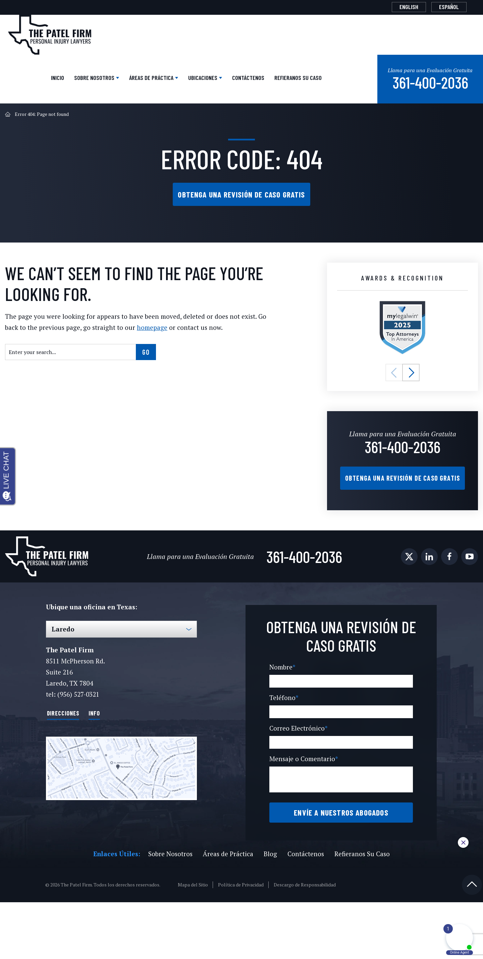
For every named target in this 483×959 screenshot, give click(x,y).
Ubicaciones (210, 83)
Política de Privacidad (241, 941)
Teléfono (282, 743)
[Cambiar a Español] (444, 7)
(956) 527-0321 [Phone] (78, 721)
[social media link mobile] (409, 584)
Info (109, 740)
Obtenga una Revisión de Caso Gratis (241, 211)
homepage (131, 344)
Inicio (17, 83)
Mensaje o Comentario (302, 804)
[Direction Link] (121, 795)
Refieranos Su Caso (327, 86)
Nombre (281, 712)
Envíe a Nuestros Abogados (341, 864)
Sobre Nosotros (66, 83)
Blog (269, 910)
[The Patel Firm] (49, 34)
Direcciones (69, 740)
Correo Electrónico (297, 774)
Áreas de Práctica (142, 83)
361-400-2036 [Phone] (403, 463)
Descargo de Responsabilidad (305, 941)
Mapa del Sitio (194, 941)
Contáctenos (269, 83)
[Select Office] (121, 656)
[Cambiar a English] (396, 7)
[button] (394, 390)
